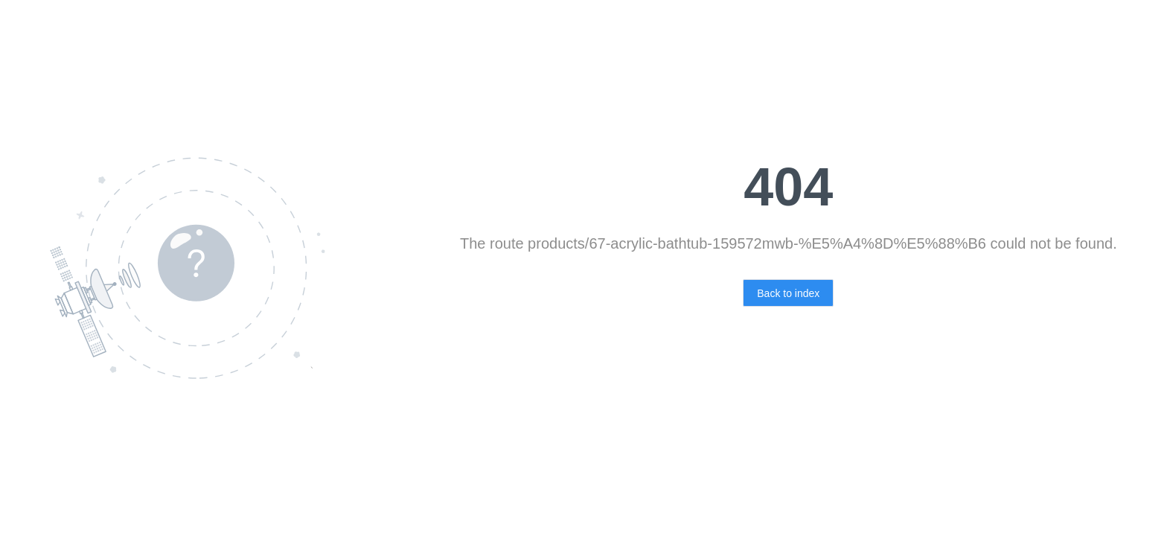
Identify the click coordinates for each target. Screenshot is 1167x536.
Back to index (788, 293)
